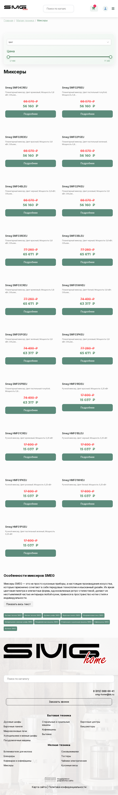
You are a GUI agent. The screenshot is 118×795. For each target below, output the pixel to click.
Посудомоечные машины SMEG (46, 622)
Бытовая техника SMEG (13, 615)
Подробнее (31, 113)
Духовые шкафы (12, 722)
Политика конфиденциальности (67, 787)
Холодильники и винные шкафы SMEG (18, 622)
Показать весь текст (18, 604)
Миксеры (8, 765)
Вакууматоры (88, 726)
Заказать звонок (59, 701)
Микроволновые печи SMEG (93, 615)
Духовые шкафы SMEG (52, 615)
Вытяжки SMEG (10, 628)
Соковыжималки (70, 751)
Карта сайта (39, 787)
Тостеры (66, 756)
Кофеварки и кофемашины (17, 760)
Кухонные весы (69, 765)
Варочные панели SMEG (71, 615)
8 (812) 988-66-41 (103, 691)
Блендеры (9, 756)
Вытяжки (46, 734)
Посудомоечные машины (17, 740)
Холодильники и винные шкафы (20, 735)
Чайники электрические (74, 760)
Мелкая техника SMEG (33, 615)
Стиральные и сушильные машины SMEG (76, 622)
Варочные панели (13, 726)
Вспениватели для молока (18, 751)
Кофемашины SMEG (101, 622)
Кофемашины (49, 729)
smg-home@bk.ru (104, 694)
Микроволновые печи (15, 731)
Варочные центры (90, 722)
